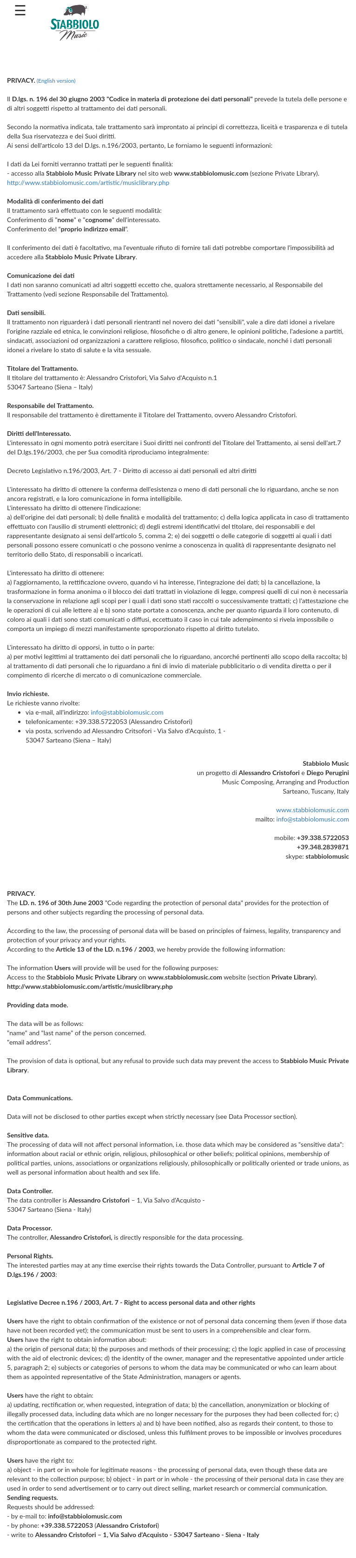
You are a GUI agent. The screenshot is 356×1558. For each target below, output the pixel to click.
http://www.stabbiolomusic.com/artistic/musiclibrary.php (88, 182)
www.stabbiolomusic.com (312, 810)
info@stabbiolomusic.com (127, 712)
